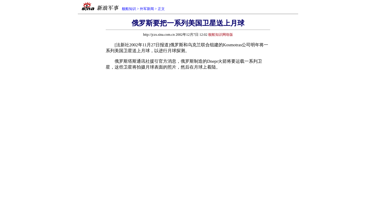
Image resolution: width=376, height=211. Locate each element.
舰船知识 (129, 9)
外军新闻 (147, 9)
